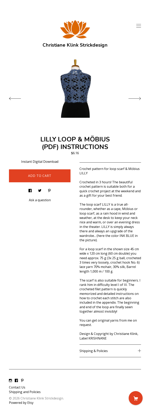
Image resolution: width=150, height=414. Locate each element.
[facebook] (16, 380)
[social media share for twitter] (39, 189)
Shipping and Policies (25, 392)
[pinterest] (22, 380)
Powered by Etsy (21, 402)
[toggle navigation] (138, 26)
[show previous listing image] (19, 97)
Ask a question (40, 200)
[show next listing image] (131, 97)
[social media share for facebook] (30, 189)
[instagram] (10, 380)
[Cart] (136, 398)
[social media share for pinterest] (49, 189)
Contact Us (17, 387)
